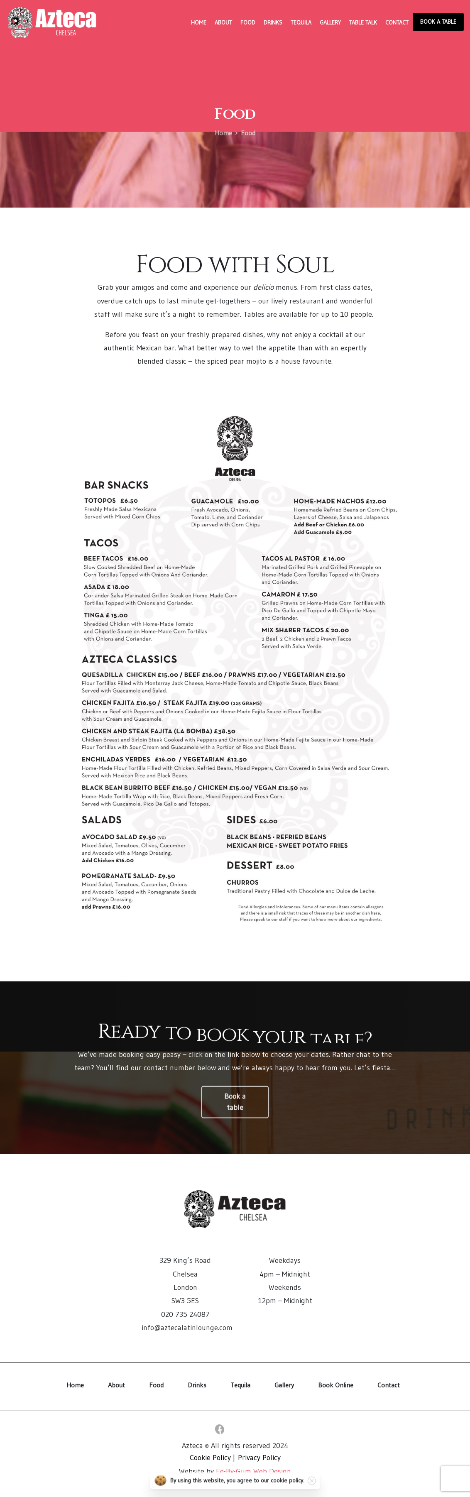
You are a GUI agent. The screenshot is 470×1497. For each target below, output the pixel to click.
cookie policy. (287, 1484)
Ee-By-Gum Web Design (253, 1471)
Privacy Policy (259, 1457)
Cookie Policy (210, 1457)
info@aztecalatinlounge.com (187, 1327)
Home (223, 133)
